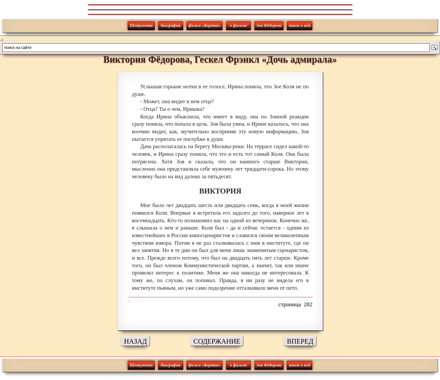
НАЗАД (135, 341)
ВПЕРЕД (300, 341)
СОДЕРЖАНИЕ (216, 341)
